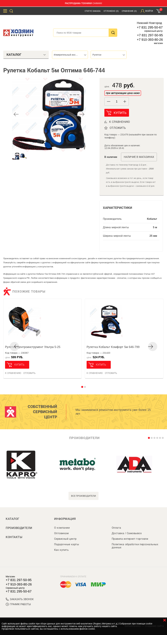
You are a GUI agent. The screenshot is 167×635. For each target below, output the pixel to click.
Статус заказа (93, 11)
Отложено (111, 11)
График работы (18, 604)
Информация (65, 518)
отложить (118, 128)
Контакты (14, 537)
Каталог (12, 518)
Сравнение (129, 11)
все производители (83, 496)
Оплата (116, 527)
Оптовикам (61, 533)
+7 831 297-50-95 (150, 35)
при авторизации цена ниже (122, 93)
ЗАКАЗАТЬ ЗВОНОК (20, 599)
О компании (62, 527)
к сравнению (119, 121)
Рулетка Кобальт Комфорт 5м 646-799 (113, 347)
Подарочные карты (66, 544)
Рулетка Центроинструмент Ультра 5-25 (32, 347)
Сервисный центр (65, 538)
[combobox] (70, 55)
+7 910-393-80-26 (150, 39)
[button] (125, 101)
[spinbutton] (117, 101)
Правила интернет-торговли (130, 538)
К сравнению (13, 373)
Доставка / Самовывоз (127, 533)
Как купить (61, 549)
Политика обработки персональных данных (135, 546)
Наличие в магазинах (139, 157)
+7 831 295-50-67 (150, 27)
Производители (19, 528)
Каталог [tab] (26, 54)
